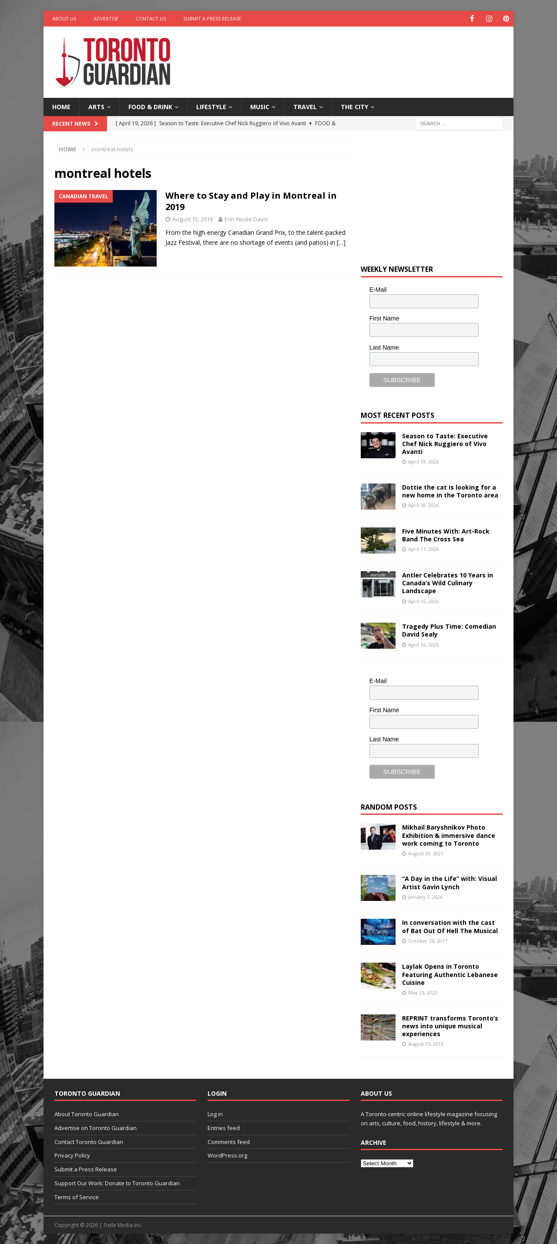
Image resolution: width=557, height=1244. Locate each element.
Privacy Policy (72, 1155)
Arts (96, 106)
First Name (384, 317)
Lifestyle (211, 106)
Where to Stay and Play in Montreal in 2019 (251, 200)
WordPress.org (227, 1155)
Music (259, 106)
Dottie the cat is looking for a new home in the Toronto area (450, 491)
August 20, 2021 (425, 853)
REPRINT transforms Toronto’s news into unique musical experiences (450, 1025)
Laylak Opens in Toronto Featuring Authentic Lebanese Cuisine (450, 974)
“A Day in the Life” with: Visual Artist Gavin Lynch (449, 882)
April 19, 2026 (423, 461)
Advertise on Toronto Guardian (95, 1127)
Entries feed (224, 1127)
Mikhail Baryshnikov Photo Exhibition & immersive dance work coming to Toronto (448, 835)
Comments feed (229, 1141)
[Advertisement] (362, 54)
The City (354, 106)
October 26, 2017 (427, 940)
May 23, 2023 (422, 992)
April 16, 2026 (423, 600)
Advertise (106, 18)
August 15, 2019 (192, 219)
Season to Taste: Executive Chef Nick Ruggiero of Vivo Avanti (445, 443)
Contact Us (151, 18)
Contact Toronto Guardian (88, 1141)
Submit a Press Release (212, 18)
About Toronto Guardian (86, 1113)
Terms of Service (76, 1197)
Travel (305, 106)
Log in (215, 1113)
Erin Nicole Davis (246, 219)
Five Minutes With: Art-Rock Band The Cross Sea (446, 535)
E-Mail (378, 289)
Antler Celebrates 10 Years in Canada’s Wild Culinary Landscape (447, 582)
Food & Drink (150, 106)
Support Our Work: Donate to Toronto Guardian (117, 1183)
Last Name (384, 347)
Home (61, 106)
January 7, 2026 (425, 896)
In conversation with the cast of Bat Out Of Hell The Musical (450, 926)
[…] (341, 242)
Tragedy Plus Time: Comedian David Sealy (449, 630)
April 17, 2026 (423, 548)
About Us (64, 18)
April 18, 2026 (423, 504)
